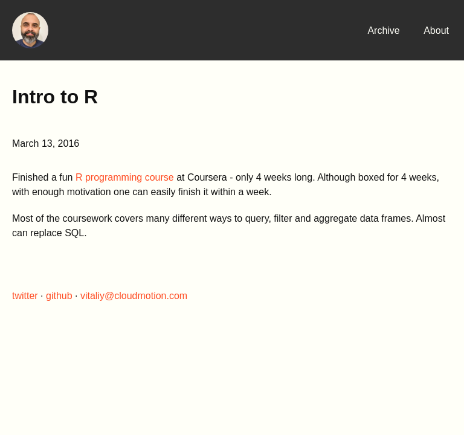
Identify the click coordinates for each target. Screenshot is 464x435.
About (436, 30)
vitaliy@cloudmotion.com (133, 296)
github (59, 296)
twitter (25, 296)
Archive (383, 30)
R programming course (125, 177)
